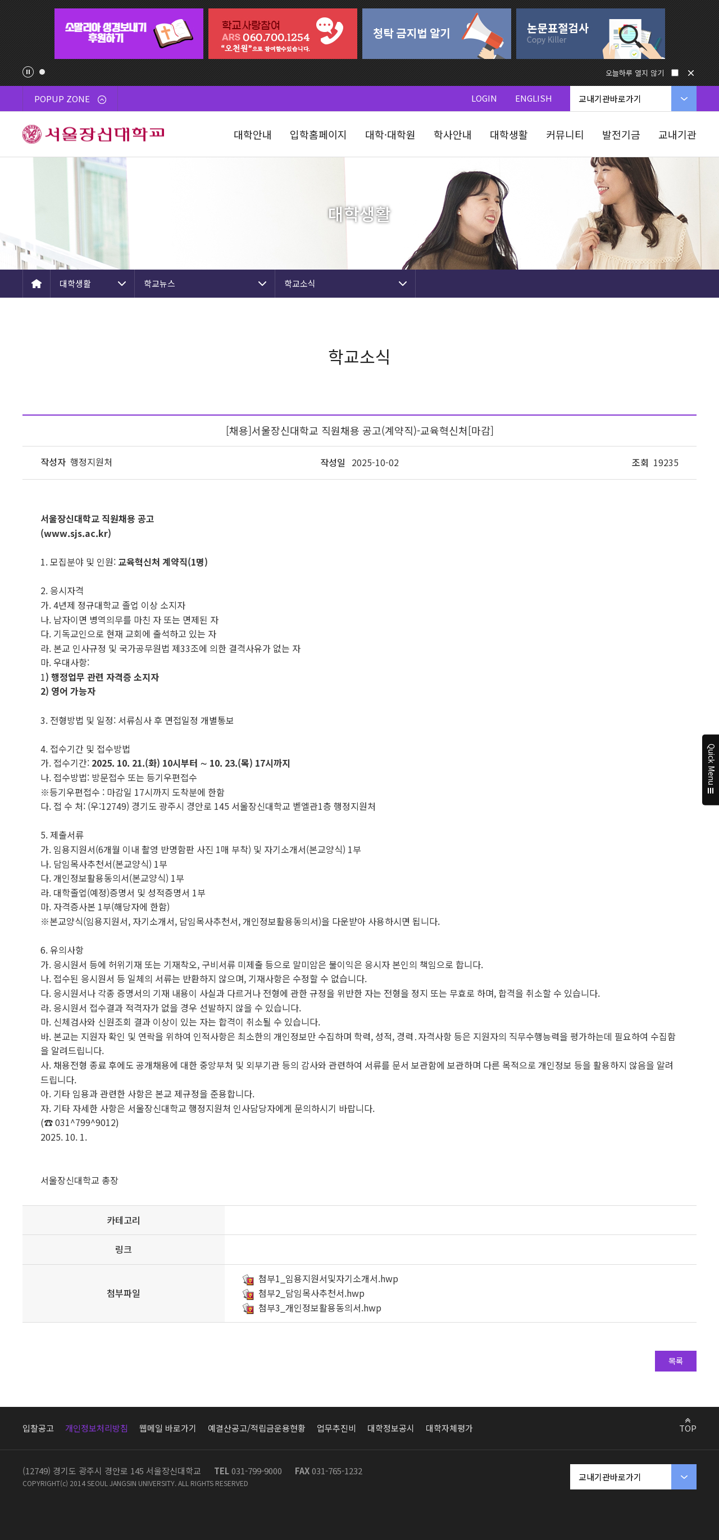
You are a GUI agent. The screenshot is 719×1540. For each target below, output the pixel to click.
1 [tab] (42, 72)
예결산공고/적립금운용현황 (257, 1428)
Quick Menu (711, 770)
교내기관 (677, 134)
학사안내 (453, 134)
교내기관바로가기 (610, 98)
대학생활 (509, 134)
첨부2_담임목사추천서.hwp (311, 1293)
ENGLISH (533, 98)
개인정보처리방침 (96, 1428)
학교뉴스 (159, 283)
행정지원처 (91, 461)
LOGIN (484, 98)
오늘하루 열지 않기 (635, 72)
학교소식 (300, 283)
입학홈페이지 (318, 134)
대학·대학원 (390, 134)
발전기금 (621, 134)
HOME (36, 284)
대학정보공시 (391, 1428)
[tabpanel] (129, 33)
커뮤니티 (565, 134)
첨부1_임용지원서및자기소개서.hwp (328, 1278)
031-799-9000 (256, 1471)
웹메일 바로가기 (168, 1428)
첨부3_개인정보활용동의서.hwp (319, 1307)
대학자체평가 (449, 1428)
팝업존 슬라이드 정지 (28, 72)
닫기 (691, 73)
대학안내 (253, 134)
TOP (688, 1427)
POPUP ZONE (70, 98)
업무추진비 (336, 1428)
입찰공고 (38, 1428)
